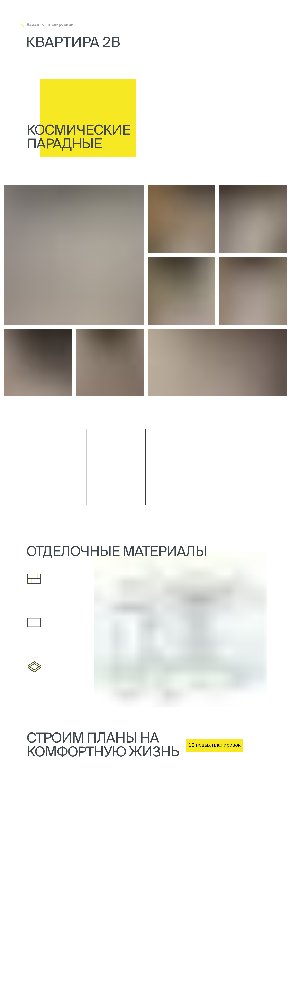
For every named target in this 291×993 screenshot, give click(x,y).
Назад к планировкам (50, 24)
